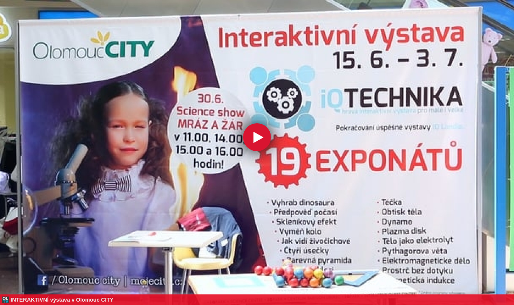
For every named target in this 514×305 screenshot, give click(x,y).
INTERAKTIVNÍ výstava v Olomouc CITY (62, 300)
